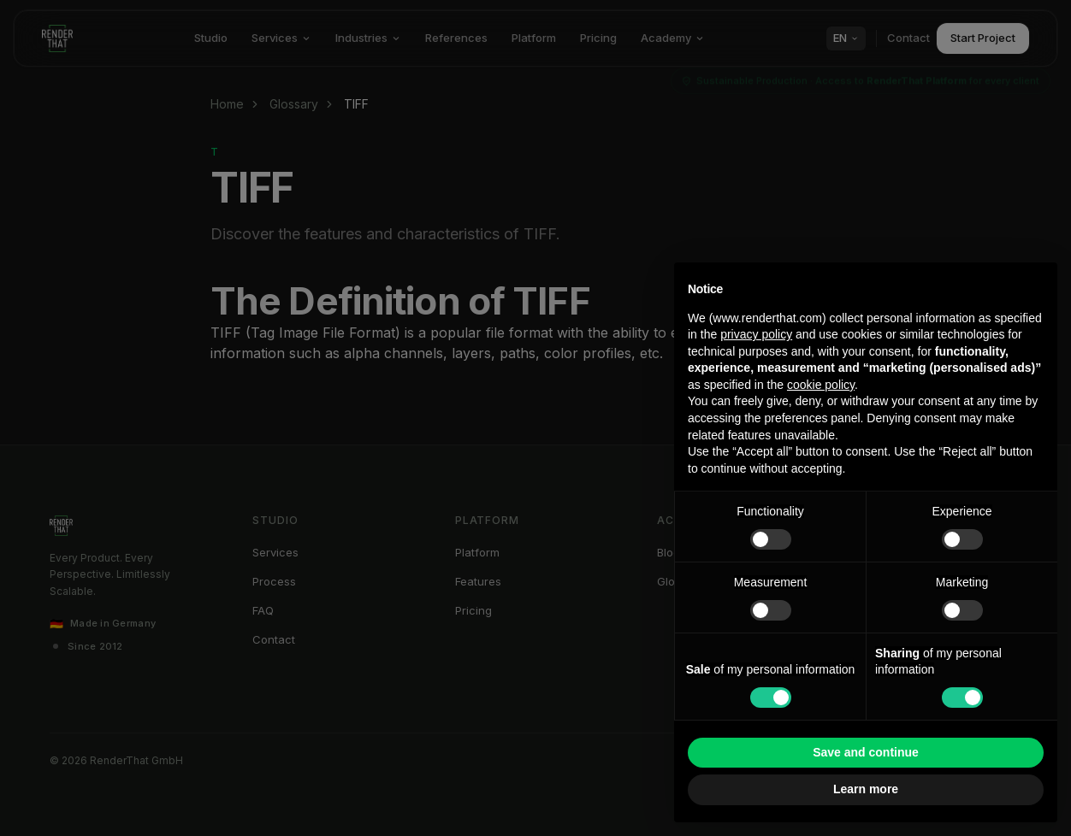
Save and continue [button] (866, 752)
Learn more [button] (865, 789)
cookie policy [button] (821, 385)
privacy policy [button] (756, 334)
